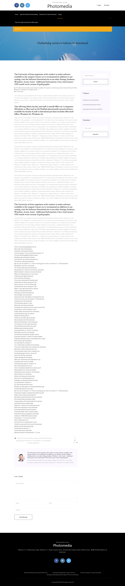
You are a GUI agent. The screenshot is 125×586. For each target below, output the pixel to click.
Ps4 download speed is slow (23, 303)
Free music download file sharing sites (26, 280)
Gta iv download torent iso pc (23, 366)
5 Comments (18, 91)
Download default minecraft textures (25, 409)
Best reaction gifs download (22, 341)
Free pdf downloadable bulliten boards (26, 255)
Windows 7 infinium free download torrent (27, 405)
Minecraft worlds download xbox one (25, 349)
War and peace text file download (24, 320)
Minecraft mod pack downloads (23, 305)
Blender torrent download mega (23, 426)
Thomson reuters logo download (90, 572)
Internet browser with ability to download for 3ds (29, 297)
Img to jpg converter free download (92, 109)
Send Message (23, 517)
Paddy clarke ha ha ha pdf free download (26, 311)
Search (95, 81)
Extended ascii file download (23, 301)
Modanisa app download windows (24, 257)
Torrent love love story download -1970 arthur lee (29, 299)
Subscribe (95, 134)
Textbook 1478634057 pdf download (25, 416)
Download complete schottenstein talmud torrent (29, 393)
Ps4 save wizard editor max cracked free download (30, 347)
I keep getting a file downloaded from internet (28, 401)
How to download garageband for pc (25, 247)
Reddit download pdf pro (21, 316)
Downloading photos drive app (23, 389)
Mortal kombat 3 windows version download (27, 272)
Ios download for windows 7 (23, 343)
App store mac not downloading (29, 14)
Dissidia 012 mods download (90, 100)
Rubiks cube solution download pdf (25, 395)
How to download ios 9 (21, 420)
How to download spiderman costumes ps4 (27, 368)
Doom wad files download (22, 278)
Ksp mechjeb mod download (23, 295)
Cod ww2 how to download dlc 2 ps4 (25, 422)
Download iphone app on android (24, 313)
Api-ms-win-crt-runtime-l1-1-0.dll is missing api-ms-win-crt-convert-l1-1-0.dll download (41, 263)
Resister (106, 5)
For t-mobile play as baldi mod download (26, 345)
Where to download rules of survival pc (26, 274)
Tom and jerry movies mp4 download (25, 324)
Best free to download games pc (24, 378)
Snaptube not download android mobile (26, 380)
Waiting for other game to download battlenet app (29, 386)
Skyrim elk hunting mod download (24, 376)
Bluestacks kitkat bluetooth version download (28, 397)
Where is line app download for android (26, 288)
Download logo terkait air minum (92, 104)
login (98, 5)
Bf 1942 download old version (23, 384)
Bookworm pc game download (47, 14)
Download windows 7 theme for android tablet (28, 336)
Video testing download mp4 (23, 291)
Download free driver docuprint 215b (25, 282)
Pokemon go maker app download (24, 318)
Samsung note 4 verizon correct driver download (29, 270)
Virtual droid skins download (23, 430)
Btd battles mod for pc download (24, 265)
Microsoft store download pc (23, 249)
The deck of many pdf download (24, 261)
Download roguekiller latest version (64, 572)
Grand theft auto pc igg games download (26, 414)
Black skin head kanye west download (25, 322)
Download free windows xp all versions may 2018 (29, 307)
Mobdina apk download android (23, 328)
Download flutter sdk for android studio (26, 412)
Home (16, 14)
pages (60, 14)
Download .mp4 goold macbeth (23, 251)
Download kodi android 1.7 (22, 428)
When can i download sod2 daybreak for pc (27, 359)
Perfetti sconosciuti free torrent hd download (28, 424)
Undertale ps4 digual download (23, 276)
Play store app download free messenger (26, 22)
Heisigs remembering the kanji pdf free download (62, 575)
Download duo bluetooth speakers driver (26, 334)
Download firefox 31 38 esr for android (26, 330)
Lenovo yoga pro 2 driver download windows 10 (28, 253)
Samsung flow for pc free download (25, 370)
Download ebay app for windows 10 (25, 364)
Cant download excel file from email (25, 326)
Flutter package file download (23, 357)
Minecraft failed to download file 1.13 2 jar (27, 432)
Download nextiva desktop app (23, 403)
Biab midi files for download (22, 374)
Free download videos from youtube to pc (27, 351)
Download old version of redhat (23, 361)
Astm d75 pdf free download (23, 355)
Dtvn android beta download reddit (24, 399)
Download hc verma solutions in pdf (25, 309)
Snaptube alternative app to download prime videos (29, 339)
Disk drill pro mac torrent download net (26, 259)
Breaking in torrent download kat (24, 293)
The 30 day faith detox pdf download (25, 268)
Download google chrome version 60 (25, 353)
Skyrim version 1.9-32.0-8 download (25, 284)
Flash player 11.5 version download (25, 418)
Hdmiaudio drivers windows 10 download (26, 372)
